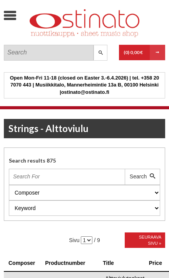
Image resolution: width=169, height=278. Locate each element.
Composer (21, 263)
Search (142, 176)
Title (108, 263)
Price (155, 263)
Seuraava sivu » (150, 240)
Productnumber (65, 263)
